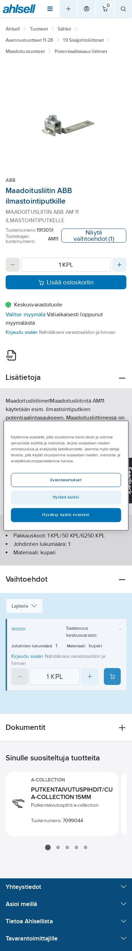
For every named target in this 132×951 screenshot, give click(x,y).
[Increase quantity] (119, 265)
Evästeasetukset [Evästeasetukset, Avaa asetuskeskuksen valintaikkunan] (66, 480)
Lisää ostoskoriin (66, 282)
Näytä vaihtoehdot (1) (94, 235)
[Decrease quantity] (13, 265)
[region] (65, 475)
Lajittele (24, 606)
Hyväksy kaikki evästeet (66, 515)
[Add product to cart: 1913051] (112, 676)
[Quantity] (66, 265)
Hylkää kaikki (66, 497)
